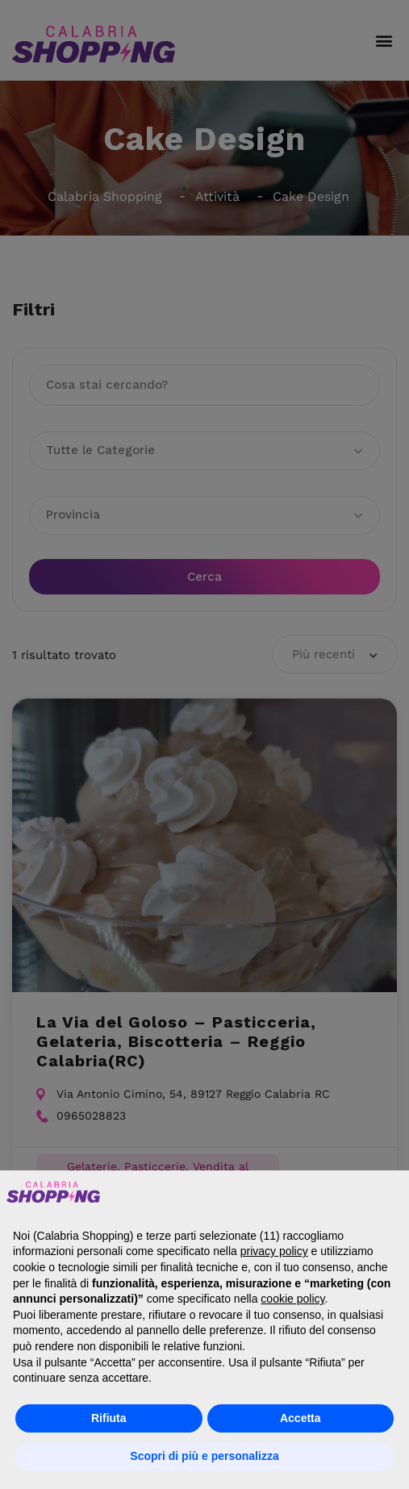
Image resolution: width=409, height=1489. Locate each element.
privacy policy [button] (274, 1251)
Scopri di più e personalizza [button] (204, 1455)
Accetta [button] (300, 1418)
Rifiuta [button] (109, 1418)
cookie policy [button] (292, 1298)
